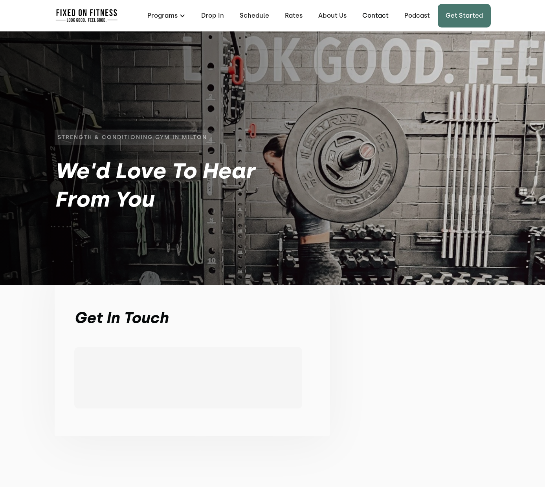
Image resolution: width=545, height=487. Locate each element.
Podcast (417, 15)
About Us (332, 15)
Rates (294, 15)
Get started (464, 15)
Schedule (254, 15)
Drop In (212, 15)
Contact (375, 15)
